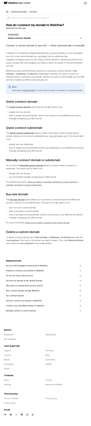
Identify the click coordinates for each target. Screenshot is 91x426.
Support (7, 351)
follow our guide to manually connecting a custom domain (51, 182)
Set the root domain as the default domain (44, 281)
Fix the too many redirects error (44, 276)
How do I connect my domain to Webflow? (44, 301)
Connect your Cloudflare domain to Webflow (44, 306)
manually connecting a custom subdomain (23, 185)
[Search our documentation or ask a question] (45, 18)
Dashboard (8, 335)
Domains (33, 12)
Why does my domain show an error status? (44, 286)
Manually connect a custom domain (44, 311)
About (6, 380)
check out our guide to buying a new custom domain (47, 223)
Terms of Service (11, 398)
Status (6, 369)
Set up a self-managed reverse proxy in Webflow (44, 266)
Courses (7, 355)
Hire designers (10, 339)
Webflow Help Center (7, 12)
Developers (9, 364)
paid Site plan (29, 90)
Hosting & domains (19, 12)
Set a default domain (44, 296)
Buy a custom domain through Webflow (44, 291)
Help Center (24, 3)
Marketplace (51, 335)
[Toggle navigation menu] (85, 3)
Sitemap (7, 385)
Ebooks (7, 360)
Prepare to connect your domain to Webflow (44, 271)
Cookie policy (10, 403)
